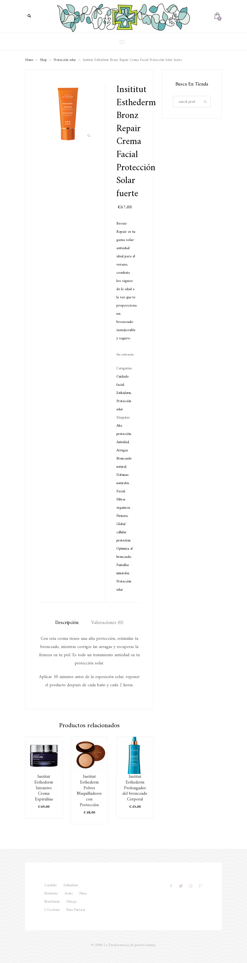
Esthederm (123, 393)
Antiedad (122, 442)
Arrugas (122, 450)
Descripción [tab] (66, 623)
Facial (120, 491)
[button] (88, 136)
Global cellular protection (123, 532)
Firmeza (122, 516)
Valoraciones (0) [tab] (107, 623)
